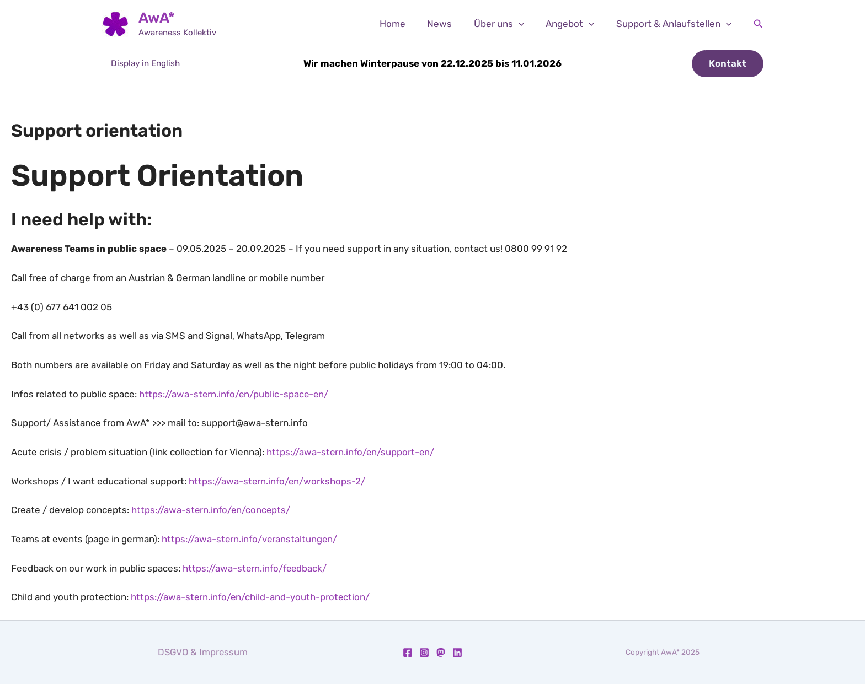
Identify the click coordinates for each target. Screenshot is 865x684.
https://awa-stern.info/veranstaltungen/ (250, 539)
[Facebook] (408, 653)
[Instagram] (424, 653)
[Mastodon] (441, 653)
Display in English (145, 63)
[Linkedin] (457, 653)
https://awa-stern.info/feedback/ (256, 568)
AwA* (156, 17)
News (449, 23)
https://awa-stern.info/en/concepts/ (211, 509)
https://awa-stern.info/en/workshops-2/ (278, 481)
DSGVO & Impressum (203, 652)
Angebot (574, 24)
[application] (525, 24)
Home (406, 23)
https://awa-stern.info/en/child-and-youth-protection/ (251, 596)
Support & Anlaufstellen (675, 24)
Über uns (506, 24)
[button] (758, 24)
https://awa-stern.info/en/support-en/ (351, 451)
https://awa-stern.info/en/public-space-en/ (235, 394)
